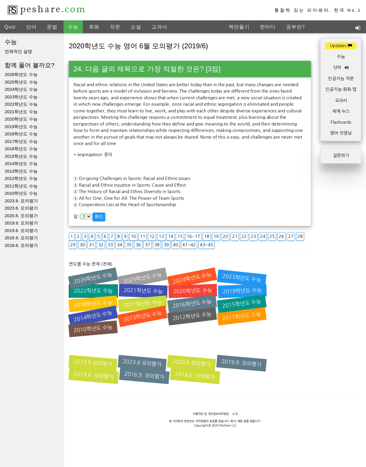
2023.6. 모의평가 (21, 208)
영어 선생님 (341, 133)
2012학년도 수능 (21, 178)
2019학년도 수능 (21, 126)
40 (175, 245)
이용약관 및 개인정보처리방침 (211, 413)
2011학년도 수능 (21, 185)
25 (272, 236)
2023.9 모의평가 (93, 363)
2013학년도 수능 (21, 171)
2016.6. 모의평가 (21, 245)
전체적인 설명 (18, 51)
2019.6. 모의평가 (21, 230)
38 (157, 245)
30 (82, 245)
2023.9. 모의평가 (21, 200)
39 (166, 245)
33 (110, 245)
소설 (136, 27)
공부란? (295, 27)
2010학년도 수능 (21, 193)
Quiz (10, 27)
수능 (73, 27)
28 (300, 236)
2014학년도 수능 (21, 163)
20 (225, 236)
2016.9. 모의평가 (21, 237)
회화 (94, 27)
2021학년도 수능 (21, 111)
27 (290, 236)
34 (119, 245)
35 (129, 245)
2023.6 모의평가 (142, 363)
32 (101, 245)
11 (142, 236)
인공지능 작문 (341, 78)
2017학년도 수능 (21, 141)
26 (281, 236)
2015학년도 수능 (21, 156)
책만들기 (239, 27)
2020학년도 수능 (21, 118)
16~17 (193, 236)
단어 (31, 27)
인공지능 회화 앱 (340, 89)
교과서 (159, 27)
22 (244, 236)
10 (133, 236)
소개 (234, 413)
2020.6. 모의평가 (21, 215)
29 (73, 245)
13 (161, 236)
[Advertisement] (183, 454)
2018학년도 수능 (21, 133)
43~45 (206, 245)
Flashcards (341, 122)
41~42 (189, 245)
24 (262, 236)
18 (206, 236)
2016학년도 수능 (21, 148)
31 (91, 245)
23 (253, 236)
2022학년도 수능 (21, 104)
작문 (115, 27)
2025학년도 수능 (21, 81)
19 (216, 236)
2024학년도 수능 (21, 89)
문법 (52, 27)
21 (234, 236)
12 (152, 236)
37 (147, 245)
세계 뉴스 (341, 111)
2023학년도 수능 (21, 96)
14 (170, 236)
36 (138, 245)
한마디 (268, 27)
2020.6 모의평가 (191, 363)
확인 (99, 217)
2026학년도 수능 (21, 74)
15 (180, 236)
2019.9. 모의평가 (21, 222)
